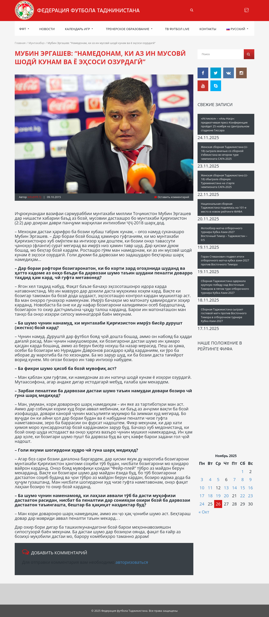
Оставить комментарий (171, 197)
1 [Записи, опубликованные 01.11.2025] (242, 471)
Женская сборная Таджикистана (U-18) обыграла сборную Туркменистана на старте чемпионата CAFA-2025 (224, 181)
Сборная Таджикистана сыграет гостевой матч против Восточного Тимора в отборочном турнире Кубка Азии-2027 (224, 315)
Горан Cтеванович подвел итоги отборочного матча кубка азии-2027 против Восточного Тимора (225, 260)
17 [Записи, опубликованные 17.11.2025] (201, 496)
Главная (20, 43)
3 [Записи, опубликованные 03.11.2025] (202, 479)
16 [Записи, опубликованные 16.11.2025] (250, 488)
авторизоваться (132, 562)
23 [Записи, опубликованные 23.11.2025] (250, 496)
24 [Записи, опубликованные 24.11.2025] (201, 504)
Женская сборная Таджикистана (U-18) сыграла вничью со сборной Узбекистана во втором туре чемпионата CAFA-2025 (224, 153)
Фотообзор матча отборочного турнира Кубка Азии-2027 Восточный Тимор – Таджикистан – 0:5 (224, 234)
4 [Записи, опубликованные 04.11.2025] (210, 479)
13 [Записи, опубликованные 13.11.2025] (226, 488)
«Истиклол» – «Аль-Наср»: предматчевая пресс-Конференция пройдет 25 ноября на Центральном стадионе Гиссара (225, 124)
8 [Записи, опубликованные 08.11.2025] (242, 479)
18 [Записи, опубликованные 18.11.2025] (210, 496)
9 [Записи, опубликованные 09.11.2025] (250, 479)
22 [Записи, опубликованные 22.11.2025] (242, 496)
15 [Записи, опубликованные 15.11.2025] (242, 488)
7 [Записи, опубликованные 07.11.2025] (234, 479)
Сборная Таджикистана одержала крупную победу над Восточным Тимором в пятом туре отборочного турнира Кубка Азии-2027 (225, 287)
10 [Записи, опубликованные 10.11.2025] (201, 488)
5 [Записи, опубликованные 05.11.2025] (218, 479)
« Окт (204, 512)
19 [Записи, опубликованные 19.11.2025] (218, 496)
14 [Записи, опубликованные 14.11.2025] (234, 488)
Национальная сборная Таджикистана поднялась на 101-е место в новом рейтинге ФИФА (223, 207)
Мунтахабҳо (37, 43)
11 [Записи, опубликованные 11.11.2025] (210, 488)
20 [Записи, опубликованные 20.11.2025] (226, 496)
